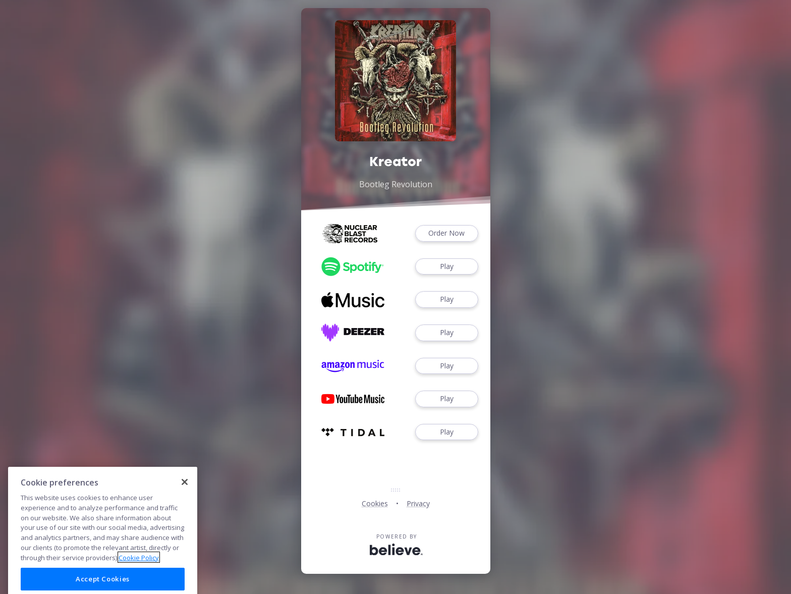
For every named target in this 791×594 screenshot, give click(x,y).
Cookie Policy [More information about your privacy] (139, 578)
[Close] (185, 503)
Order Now (446, 233)
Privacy (418, 503)
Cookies (375, 503)
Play (446, 267)
